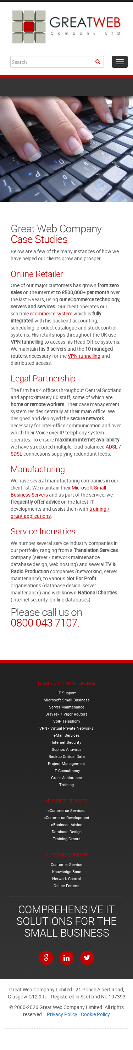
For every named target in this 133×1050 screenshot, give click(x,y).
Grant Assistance (66, 777)
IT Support (66, 692)
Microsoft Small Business (67, 699)
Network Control (66, 878)
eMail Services (67, 735)
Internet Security (66, 742)
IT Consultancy (67, 770)
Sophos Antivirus (67, 749)
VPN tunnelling (84, 355)
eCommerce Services (66, 810)
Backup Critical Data (67, 756)
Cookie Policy (95, 1014)
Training (66, 784)
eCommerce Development (66, 817)
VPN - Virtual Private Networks (66, 728)
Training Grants (67, 838)
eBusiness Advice (66, 824)
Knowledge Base (66, 871)
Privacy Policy (62, 1014)
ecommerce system (51, 313)
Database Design (67, 831)
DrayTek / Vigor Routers (66, 714)
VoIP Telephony (66, 721)
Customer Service (66, 864)
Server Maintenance (66, 707)
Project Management (66, 763)
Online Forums (66, 885)
